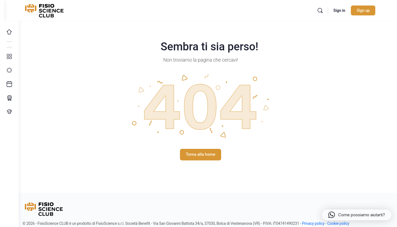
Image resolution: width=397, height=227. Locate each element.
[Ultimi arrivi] (9, 84)
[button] (357, 214)
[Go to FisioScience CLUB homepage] (55, 10)
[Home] (9, 32)
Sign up (373, 10)
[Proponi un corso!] (9, 112)
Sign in (349, 10)
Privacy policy (321, 223)
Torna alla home (208, 154)
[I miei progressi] (9, 70)
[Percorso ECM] (9, 98)
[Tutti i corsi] (9, 57)
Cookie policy (346, 223)
